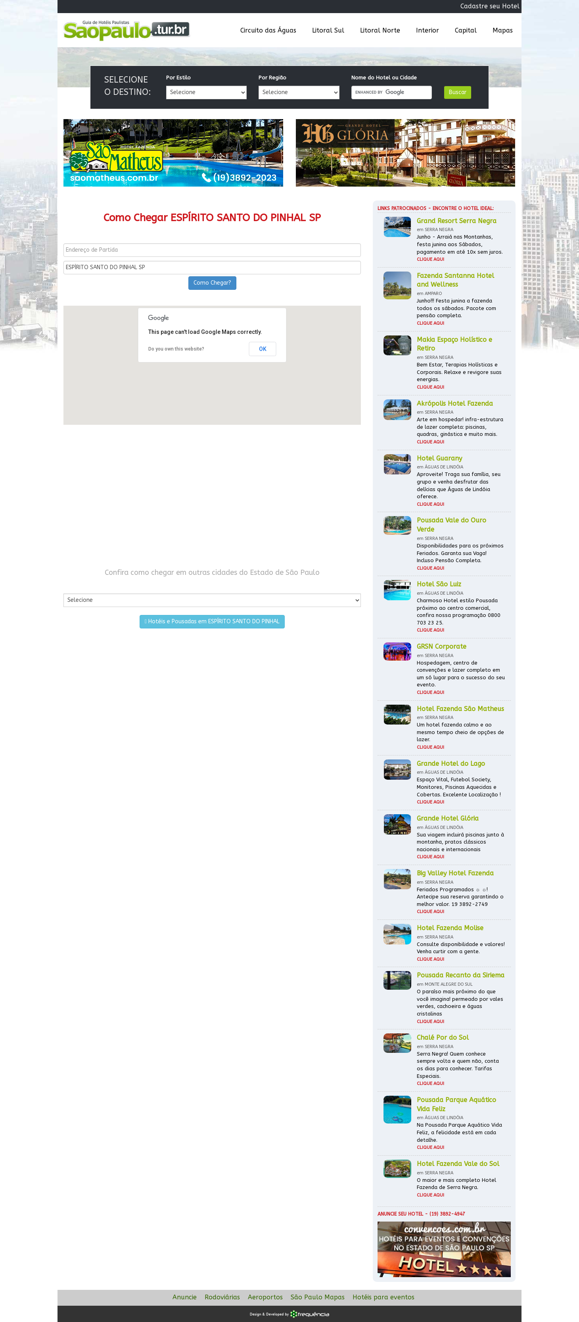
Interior (427, 30)
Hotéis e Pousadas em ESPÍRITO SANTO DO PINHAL (212, 621)
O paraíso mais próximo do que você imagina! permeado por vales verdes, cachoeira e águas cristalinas (460, 1003)
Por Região (272, 78)
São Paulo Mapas (318, 1297)
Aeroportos (265, 1297)
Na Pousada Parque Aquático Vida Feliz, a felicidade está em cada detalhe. (459, 1132)
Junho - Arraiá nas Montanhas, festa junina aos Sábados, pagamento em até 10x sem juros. (460, 244)
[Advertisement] (212, 496)
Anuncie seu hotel (400, 1214)
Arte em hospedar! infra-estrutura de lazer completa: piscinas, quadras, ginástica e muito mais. (460, 426)
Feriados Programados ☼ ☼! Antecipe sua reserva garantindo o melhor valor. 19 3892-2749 (460, 896)
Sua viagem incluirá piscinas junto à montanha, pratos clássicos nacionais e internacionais (460, 842)
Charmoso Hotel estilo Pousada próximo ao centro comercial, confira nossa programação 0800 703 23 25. (458, 611)
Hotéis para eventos (383, 1297)
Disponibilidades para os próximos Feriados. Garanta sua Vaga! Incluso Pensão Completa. (460, 553)
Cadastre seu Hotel (490, 6)
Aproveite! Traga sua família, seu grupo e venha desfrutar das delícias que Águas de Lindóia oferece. (458, 485)
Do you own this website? (176, 349)
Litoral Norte (380, 30)
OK (262, 349)
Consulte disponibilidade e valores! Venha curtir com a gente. (461, 948)
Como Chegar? (212, 282)
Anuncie (185, 1297)
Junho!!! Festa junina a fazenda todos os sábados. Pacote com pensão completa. (456, 308)
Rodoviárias (222, 1297)
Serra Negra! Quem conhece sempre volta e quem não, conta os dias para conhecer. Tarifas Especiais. (458, 1065)
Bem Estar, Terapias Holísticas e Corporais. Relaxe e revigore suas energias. (459, 372)
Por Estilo (178, 78)
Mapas (503, 30)
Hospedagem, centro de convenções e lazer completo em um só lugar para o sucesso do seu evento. (461, 674)
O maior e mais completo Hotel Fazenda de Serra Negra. (456, 1184)
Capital (466, 30)
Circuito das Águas (268, 30)
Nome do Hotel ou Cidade (384, 78)
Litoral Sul (328, 30)
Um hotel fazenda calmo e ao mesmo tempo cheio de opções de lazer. (460, 732)
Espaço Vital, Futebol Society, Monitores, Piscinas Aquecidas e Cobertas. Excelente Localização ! (459, 787)
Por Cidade (77, 585)
